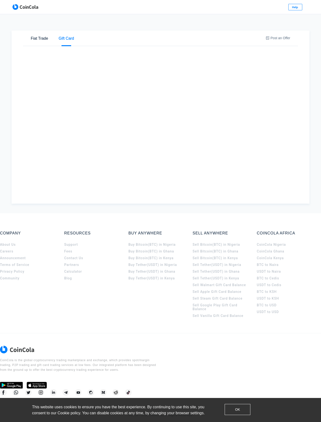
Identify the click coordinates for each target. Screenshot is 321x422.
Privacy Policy (12, 273)
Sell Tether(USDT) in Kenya (216, 280)
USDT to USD (268, 313)
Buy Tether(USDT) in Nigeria (152, 266)
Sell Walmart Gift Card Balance (219, 287)
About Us (8, 246)
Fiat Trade (39, 24)
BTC (84, 40)
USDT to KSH (268, 300)
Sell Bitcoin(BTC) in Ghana (216, 253)
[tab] (39, 24)
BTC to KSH (267, 293)
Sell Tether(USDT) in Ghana (216, 273)
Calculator (73, 273)
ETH (99, 40)
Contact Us (73, 260)
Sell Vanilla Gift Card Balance (218, 317)
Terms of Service (14, 266)
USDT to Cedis (269, 287)
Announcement (13, 260)
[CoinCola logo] (19, 7)
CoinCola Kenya (270, 260)
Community (9, 280)
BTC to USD (267, 307)
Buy (40, 40)
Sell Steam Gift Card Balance (218, 300)
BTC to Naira (268, 266)
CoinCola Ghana (270, 253)
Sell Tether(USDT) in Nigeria (217, 266)
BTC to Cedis (268, 280)
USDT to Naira (269, 273)
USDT (116, 40)
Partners (71, 266)
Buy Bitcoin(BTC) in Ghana (151, 253)
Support (71, 246)
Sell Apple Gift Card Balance (217, 293)
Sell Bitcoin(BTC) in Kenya (215, 260)
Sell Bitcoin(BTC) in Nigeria (216, 246)
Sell (59, 40)
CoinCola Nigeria (271, 246)
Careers (6, 253)
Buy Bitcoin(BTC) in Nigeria (152, 246)
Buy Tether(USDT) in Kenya (151, 280)
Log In (267, 7)
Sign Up (290, 7)
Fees (68, 253)
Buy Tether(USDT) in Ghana (151, 273)
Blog (68, 280)
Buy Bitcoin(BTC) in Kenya (150, 260)
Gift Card (66, 24)
